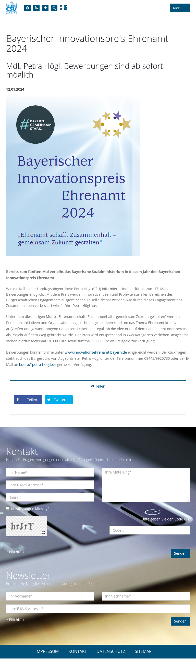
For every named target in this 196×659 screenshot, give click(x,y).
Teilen (98, 386)
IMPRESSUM (47, 652)
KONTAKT (77, 652)
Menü (180, 7)
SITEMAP (143, 652)
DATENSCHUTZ (111, 652)
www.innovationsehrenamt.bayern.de (96, 352)
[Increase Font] (45, 8)
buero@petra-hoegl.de (41, 365)
